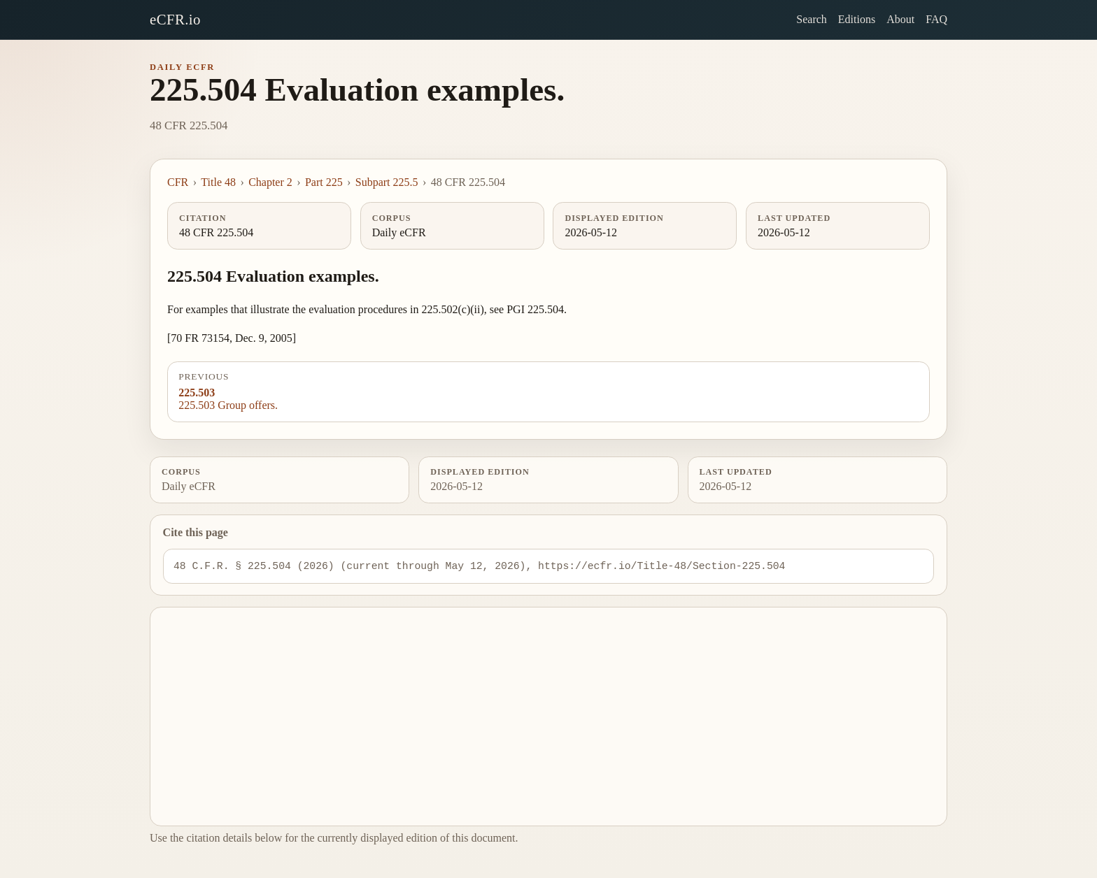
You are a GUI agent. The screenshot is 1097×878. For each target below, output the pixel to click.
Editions (856, 19)
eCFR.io (175, 19)
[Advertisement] (549, 716)
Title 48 (218, 182)
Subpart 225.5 (386, 182)
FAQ (936, 19)
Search (811, 19)
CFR (177, 182)
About (900, 19)
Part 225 (324, 182)
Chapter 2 (270, 182)
